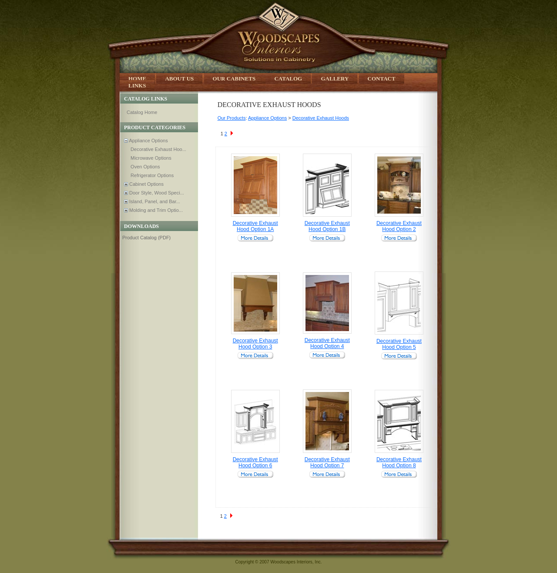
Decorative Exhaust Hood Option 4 (327, 343)
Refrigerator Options (151, 175)
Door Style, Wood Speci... (156, 192)
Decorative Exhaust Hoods (320, 118)
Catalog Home (142, 112)
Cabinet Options (146, 184)
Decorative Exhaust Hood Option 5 (399, 344)
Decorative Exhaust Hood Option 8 (399, 462)
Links (137, 85)
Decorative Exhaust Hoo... (157, 149)
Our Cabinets (235, 78)
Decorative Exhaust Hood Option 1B (327, 226)
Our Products (232, 118)
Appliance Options (148, 140)
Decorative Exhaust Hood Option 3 (255, 344)
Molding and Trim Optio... (155, 210)
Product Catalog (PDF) (146, 237)
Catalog (288, 78)
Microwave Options (150, 158)
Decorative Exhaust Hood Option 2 (399, 226)
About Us (179, 78)
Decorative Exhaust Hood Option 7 (327, 462)
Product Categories (154, 127)
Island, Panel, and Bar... (154, 201)
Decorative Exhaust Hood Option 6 (255, 462)
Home (137, 78)
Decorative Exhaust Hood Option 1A (255, 226)
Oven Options (144, 166)
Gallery (335, 78)
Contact (382, 78)
